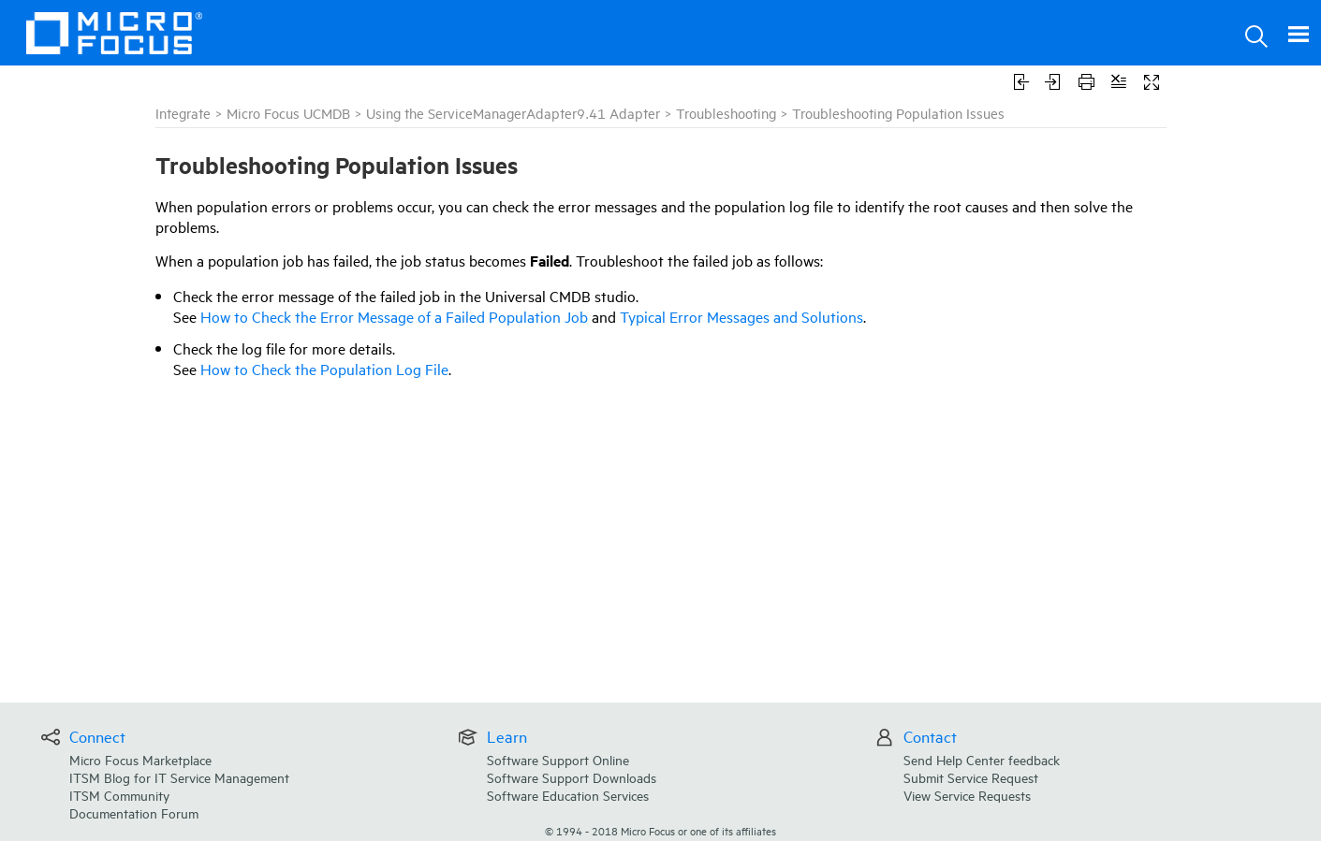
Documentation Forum (133, 812)
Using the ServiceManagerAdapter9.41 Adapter (513, 113)
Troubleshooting (726, 113)
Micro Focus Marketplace (140, 759)
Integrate (183, 113)
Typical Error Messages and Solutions (741, 316)
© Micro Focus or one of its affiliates (660, 830)
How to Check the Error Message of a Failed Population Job (394, 316)
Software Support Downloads (571, 777)
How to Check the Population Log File (324, 368)
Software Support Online (558, 759)
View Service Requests (967, 795)
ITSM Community (119, 795)
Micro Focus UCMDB (288, 113)
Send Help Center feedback (981, 759)
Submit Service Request (970, 777)
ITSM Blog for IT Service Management (179, 777)
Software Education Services (568, 795)
